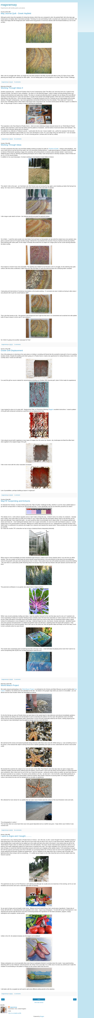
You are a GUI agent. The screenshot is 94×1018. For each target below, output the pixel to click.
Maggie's (51, 409)
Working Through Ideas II (12, 88)
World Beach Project (10, 685)
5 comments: (17, 82)
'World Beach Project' (28, 689)
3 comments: (17, 679)
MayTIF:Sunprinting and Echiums (15, 501)
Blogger (42, 1016)
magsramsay (9, 4)
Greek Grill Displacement (12, 350)
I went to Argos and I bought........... (16, 836)
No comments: (18, 139)
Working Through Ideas (11, 145)
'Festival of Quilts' (54, 148)
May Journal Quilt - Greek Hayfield (16, 13)
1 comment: (17, 495)
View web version (38, 1002)
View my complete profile (14, 1013)
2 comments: (17, 344)
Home (39, 999)
